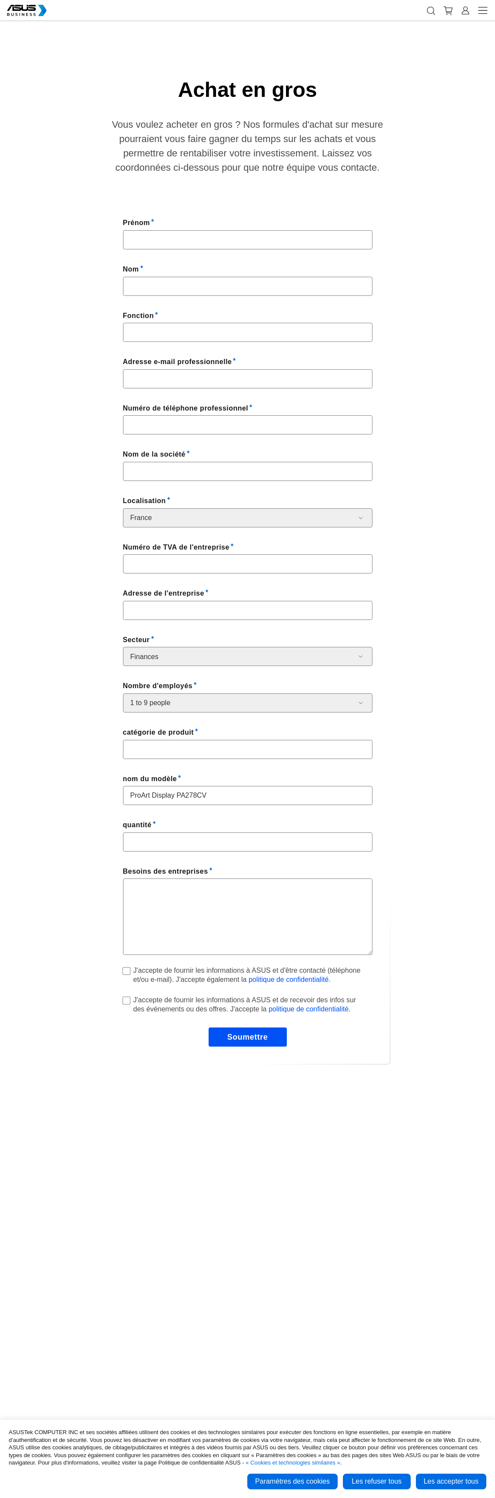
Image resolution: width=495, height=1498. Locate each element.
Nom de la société (154, 454)
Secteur (136, 639)
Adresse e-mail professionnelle (177, 361)
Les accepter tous (451, 1481)
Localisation (144, 500)
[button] (430, 10)
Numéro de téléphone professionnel (186, 408)
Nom (131, 269)
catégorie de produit (158, 732)
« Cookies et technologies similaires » (293, 1462)
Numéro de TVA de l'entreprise (176, 547)
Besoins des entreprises (165, 871)
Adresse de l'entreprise (163, 593)
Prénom (136, 222)
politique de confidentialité (289, 979)
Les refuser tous (377, 1481)
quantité (137, 825)
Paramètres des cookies (292, 1481)
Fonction (138, 315)
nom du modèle (150, 778)
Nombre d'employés (158, 685)
